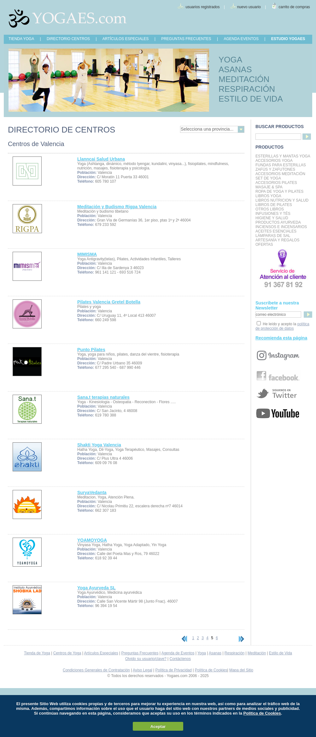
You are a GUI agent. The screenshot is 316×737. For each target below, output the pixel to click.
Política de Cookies (211, 670)
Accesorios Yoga (274, 160)
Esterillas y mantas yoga (282, 156)
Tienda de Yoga (37, 653)
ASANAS (235, 69)
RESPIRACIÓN (247, 89)
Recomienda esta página (281, 337)
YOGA (230, 59)
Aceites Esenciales (275, 231)
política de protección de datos (282, 326)
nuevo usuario (249, 7)
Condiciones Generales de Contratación (96, 670)
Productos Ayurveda (278, 222)
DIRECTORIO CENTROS (68, 39)
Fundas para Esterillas (280, 165)
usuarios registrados (202, 7)
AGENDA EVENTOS (241, 39)
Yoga (201, 653)
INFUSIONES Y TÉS (272, 213)
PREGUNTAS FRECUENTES (186, 39)
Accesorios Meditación (280, 174)
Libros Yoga (268, 196)
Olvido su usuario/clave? (146, 659)
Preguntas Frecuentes (139, 653)
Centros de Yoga (67, 653)
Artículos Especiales (101, 653)
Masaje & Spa (269, 187)
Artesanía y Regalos (277, 240)
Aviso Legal (142, 670)
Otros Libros (269, 209)
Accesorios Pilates (276, 182)
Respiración (234, 653)
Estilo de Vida (280, 653)
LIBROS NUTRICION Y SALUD (281, 200)
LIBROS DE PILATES (273, 205)
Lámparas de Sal (272, 235)
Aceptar (158, 726)
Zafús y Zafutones (275, 169)
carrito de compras (294, 7)
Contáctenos (180, 659)
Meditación (257, 653)
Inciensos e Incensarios (281, 227)
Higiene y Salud (271, 218)
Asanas (215, 653)
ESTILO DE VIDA (251, 98)
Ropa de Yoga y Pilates (279, 191)
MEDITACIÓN (244, 79)
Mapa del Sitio (241, 670)
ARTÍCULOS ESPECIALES (125, 39)
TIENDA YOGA (21, 39)
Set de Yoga (268, 178)
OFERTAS (264, 244)
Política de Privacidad (173, 670)
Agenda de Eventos (178, 653)
